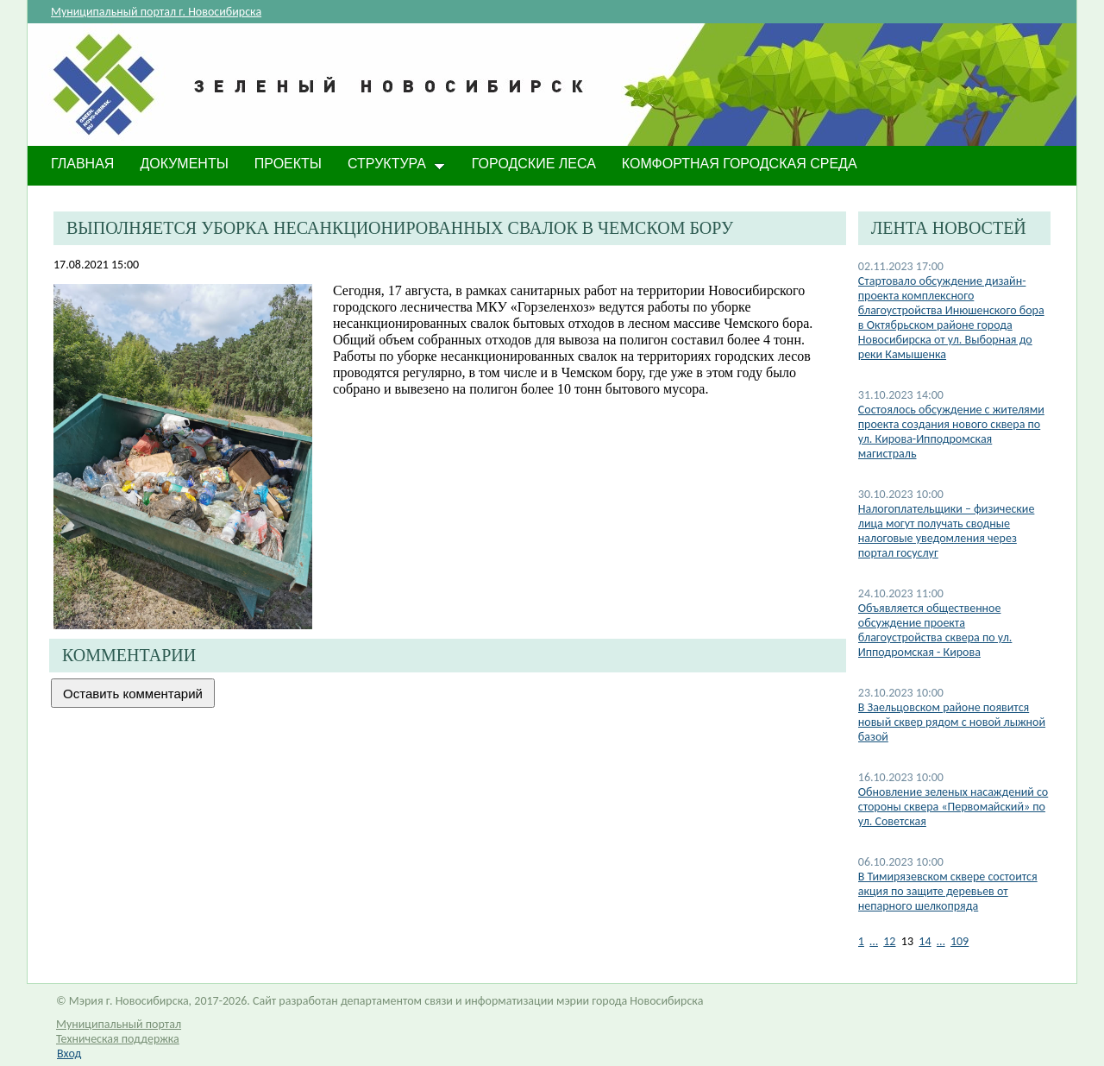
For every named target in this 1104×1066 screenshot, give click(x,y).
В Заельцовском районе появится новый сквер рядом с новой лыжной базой (951, 722)
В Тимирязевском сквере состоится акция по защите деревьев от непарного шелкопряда (948, 891)
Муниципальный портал (118, 1024)
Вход (69, 1053)
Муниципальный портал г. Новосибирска (156, 11)
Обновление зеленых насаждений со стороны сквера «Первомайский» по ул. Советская (953, 807)
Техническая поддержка (117, 1038)
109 (959, 941)
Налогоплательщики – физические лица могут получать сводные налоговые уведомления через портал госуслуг (946, 530)
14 (925, 941)
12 (889, 941)
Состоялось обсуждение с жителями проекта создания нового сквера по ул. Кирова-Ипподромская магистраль (951, 431)
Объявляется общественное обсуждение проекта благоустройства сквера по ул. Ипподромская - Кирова (935, 630)
